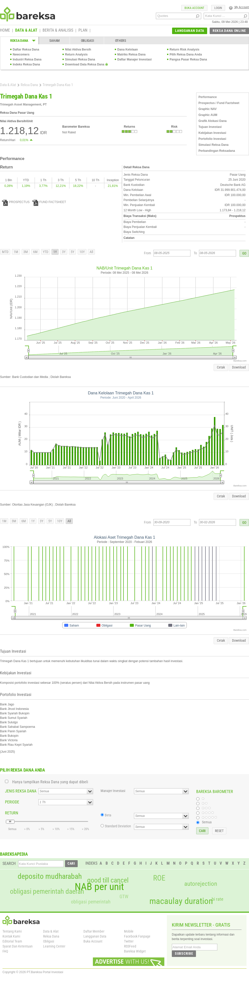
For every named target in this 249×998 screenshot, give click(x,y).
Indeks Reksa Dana (26, 64)
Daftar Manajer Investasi (134, 59)
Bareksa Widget (135, 951)
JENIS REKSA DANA (20, 791)
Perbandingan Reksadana (216, 151)
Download (239, 367)
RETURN (11, 813)
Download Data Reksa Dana (84, 64)
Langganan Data (94, 936)
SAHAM (54, 41)
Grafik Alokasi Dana (212, 121)
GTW (124, 896)
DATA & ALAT (26, 30)
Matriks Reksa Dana (131, 54)
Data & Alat (8, 85)
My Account (239, 7)
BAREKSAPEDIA (14, 854)
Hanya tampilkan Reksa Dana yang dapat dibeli (50, 782)
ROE (159, 878)
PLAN (82, 30)
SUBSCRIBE (184, 953)
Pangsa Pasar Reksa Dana (188, 59)
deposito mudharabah (50, 876)
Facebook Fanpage (137, 936)
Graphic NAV (207, 109)
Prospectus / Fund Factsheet (218, 103)
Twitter (128, 941)
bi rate (217, 899)
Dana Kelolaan (127, 49)
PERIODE (12, 802)
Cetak (221, 367)
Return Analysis (76, 54)
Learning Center (54, 946)
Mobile (128, 931)
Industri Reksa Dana (27, 59)
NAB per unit (99, 887)
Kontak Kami (11, 936)
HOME (5, 30)
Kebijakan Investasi (212, 133)
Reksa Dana (29, 85)
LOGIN (218, 8)
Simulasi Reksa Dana (80, 59)
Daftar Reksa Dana (26, 49)
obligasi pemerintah (91, 901)
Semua (207, 822)
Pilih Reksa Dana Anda (186, 54)
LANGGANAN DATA (189, 31)
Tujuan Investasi (210, 127)
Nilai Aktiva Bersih (78, 49)
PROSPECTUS (16, 202)
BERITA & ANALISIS (58, 30)
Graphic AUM (207, 115)
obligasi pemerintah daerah (47, 891)
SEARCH (9, 863)
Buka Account (92, 941)
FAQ (5, 951)
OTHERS (120, 41)
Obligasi (48, 941)
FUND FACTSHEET (49, 202)
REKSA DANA (19, 41)
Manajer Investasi (113, 791)
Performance (207, 97)
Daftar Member (93, 931)
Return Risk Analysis (184, 49)
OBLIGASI (87, 41)
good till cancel (107, 880)
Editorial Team (12, 941)
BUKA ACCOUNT (194, 8)
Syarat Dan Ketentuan (17, 946)
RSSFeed (130, 946)
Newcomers (21, 54)
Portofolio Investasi (212, 139)
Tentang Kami (12, 931)
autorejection (200, 884)
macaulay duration (181, 901)
